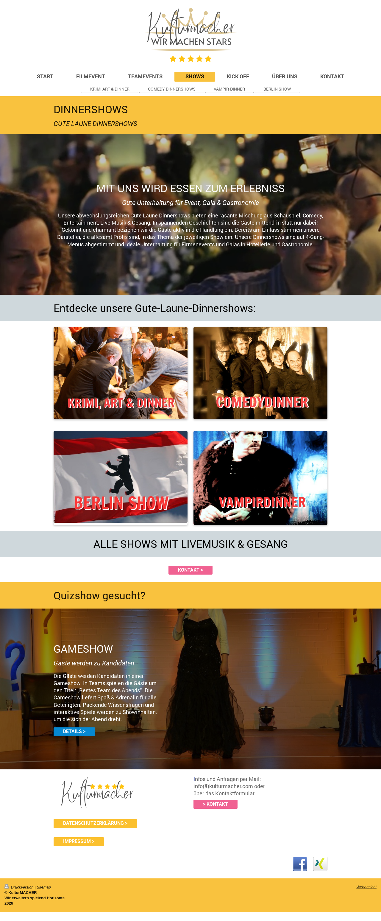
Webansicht (366, 887)
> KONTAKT (215, 804)
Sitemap (44, 887)
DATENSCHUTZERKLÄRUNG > (95, 823)
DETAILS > (74, 731)
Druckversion (19, 887)
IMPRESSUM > (78, 841)
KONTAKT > (190, 570)
